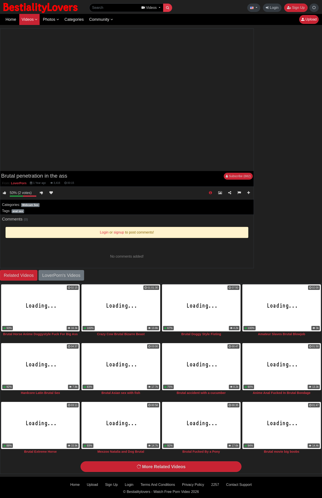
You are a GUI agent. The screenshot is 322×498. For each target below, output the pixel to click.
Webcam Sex (30, 205)
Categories (74, 19)
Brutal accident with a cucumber (201, 393)
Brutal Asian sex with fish (121, 393)
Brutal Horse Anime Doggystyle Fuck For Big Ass (40, 334)
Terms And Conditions (158, 485)
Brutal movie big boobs (281, 451)
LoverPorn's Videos (61, 275)
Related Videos (19, 275)
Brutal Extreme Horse (40, 451)
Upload (309, 19)
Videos (29, 19)
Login (272, 8)
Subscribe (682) (238, 176)
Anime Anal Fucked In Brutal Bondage (281, 393)
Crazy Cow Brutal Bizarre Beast (121, 334)
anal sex (17, 211)
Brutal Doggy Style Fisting (201, 334)
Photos (51, 19)
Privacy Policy (193, 485)
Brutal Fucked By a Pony (201, 451)
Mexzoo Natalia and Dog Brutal (120, 451)
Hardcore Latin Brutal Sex (40, 393)
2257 (215, 485)
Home (11, 19)
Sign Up (296, 8)
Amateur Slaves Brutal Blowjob (281, 334)
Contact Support (239, 485)
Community (101, 19)
